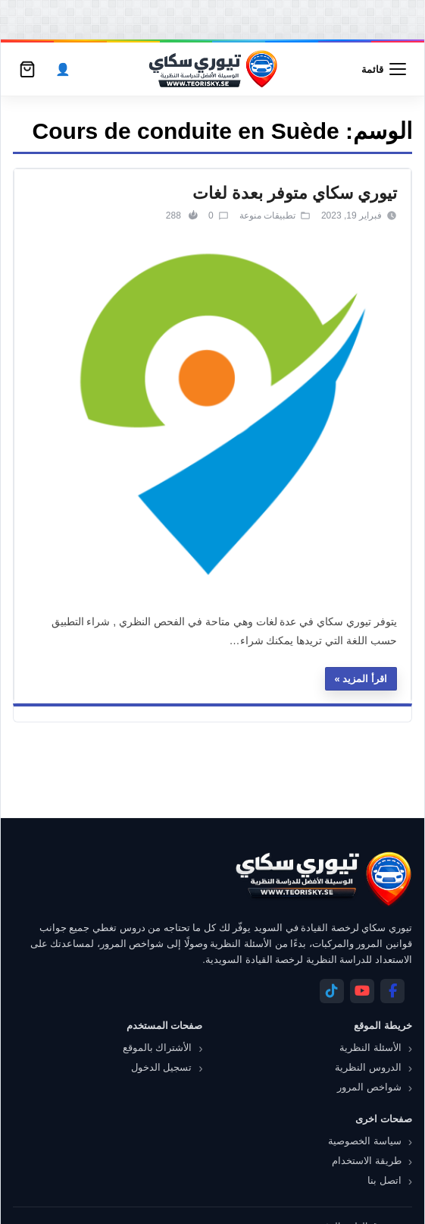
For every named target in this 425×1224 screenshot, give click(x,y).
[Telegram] (332, 991)
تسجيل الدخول (161, 1067)
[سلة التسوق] (27, 69)
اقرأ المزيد (364, 678)
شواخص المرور (369, 1087)
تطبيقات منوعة (267, 215)
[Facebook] (392, 991)
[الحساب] (63, 69)
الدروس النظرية (368, 1067)
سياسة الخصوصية (365, 1141)
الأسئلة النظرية (370, 1047)
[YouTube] (362, 991)
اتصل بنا (384, 1180)
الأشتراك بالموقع (157, 1047)
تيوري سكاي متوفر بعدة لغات (294, 193)
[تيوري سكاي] (322, 879)
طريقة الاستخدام (367, 1160)
